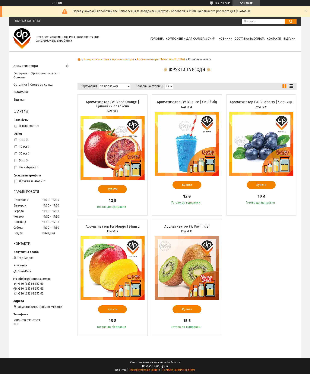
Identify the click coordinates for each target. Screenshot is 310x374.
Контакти (274, 38)
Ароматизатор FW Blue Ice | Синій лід (187, 102)
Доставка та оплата (250, 38)
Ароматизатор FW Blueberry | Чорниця (261, 102)
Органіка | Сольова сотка (33, 85)
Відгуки (289, 38)
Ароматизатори (123, 59)
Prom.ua (175, 362)
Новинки (225, 38)
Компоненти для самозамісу (188, 38)
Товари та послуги (96, 59)
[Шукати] (291, 21)
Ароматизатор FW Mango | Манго (112, 226)
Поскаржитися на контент (144, 369)
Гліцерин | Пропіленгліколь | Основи (36, 75)
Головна (157, 38)
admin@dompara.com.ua (34, 279)
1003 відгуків (222, 2)
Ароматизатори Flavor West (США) (161, 59)
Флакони (20, 92)
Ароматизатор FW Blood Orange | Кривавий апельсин (112, 104)
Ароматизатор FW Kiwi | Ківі (186, 226)
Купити (112, 189)
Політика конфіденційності (178, 369)
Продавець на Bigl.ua (155, 366)
